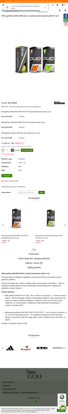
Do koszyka (27, 150)
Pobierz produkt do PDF (9, 181)
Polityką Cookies (28, 408)
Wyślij (41, 192)
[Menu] (65, 395)
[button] (63, 5)
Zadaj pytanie (7, 175)
